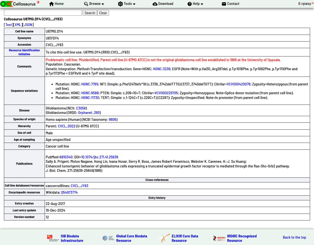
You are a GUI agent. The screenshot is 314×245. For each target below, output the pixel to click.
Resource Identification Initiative (24, 52)
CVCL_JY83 (79, 185)
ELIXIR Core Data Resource (185, 238)
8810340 (66, 156)
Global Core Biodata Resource (131, 238)
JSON (28, 24)
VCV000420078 (238, 84)
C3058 (81, 108)
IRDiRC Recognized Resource (242, 238)
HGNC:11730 (90, 97)
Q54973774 (69, 192)
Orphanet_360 (89, 112)
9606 (113, 119)
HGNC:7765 (89, 84)
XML (18, 24)
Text (8, 24)
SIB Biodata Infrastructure (72, 238)
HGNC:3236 (161, 68)
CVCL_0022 (67, 125)
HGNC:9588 (90, 92)
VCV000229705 (166, 92)
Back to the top (294, 237)
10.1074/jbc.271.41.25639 (99, 156)
